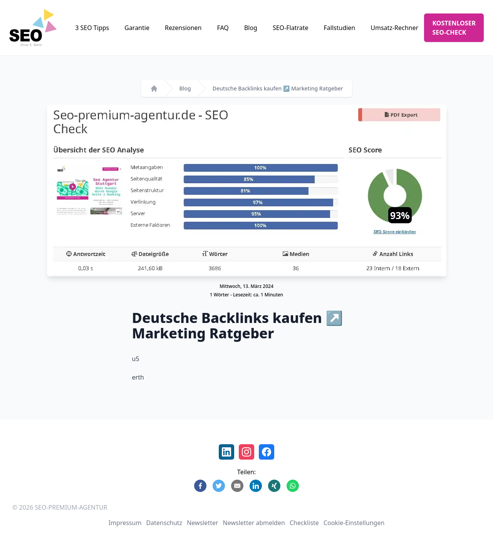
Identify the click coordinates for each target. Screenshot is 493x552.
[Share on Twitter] (219, 486)
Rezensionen (183, 27)
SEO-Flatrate (291, 27)
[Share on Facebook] (200, 486)
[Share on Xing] (274, 486)
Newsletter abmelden (254, 523)
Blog (250, 27)
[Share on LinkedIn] (256, 486)
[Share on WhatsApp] (293, 486)
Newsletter (202, 523)
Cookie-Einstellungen (354, 523)
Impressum (125, 523)
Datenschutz (164, 523)
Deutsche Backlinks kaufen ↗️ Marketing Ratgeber (278, 88)
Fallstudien (339, 27)
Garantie (136, 27)
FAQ (222, 27)
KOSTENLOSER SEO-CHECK (454, 28)
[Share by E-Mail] (237, 486)
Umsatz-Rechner (394, 27)
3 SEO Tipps (92, 27)
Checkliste (304, 523)
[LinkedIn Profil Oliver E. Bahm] (226, 452)
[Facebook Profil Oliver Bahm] (266, 452)
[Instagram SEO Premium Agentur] (246, 452)
